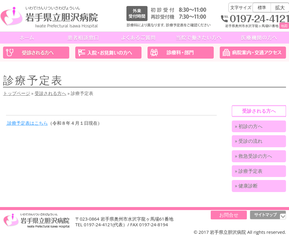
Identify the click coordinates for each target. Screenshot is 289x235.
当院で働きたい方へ (198, 38)
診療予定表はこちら (27, 123)
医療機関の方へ (259, 38)
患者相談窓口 (83, 38)
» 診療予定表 (249, 171)
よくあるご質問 (138, 38)
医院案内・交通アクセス (253, 53)
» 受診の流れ (249, 141)
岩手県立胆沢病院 (49, 17)
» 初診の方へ (249, 126)
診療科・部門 (181, 53)
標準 (262, 7)
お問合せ (228, 215)
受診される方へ (36, 53)
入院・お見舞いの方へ (108, 53)
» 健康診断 (246, 185)
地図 (284, 25)
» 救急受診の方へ (253, 156)
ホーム (27, 38)
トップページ (16, 93)
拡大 (280, 7)
